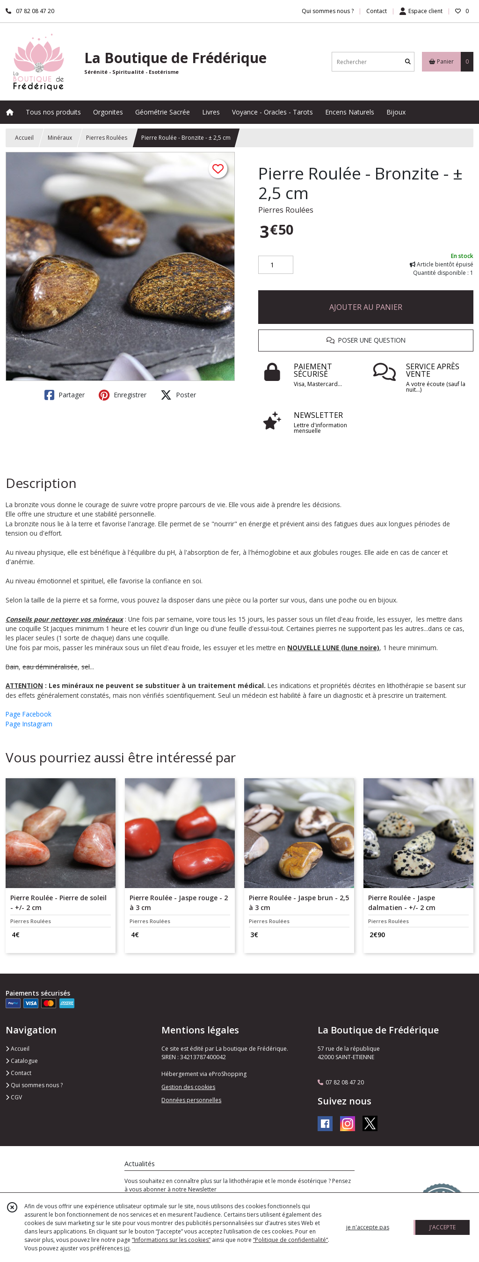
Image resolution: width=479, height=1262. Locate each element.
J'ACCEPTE (442, 1227)
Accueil (24, 138)
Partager (64, 395)
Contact (376, 11)
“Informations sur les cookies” (171, 1240)
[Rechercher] (408, 62)
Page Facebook (28, 714)
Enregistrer (122, 395)
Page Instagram (29, 723)
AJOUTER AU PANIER (365, 307)
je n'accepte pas (367, 1227)
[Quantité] (275, 265)
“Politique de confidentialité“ (290, 1240)
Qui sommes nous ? (34, 1085)
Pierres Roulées (106, 138)
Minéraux (60, 138)
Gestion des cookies (188, 1087)
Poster (178, 395)
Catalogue (22, 1061)
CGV (14, 1097)
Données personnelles (191, 1100)
